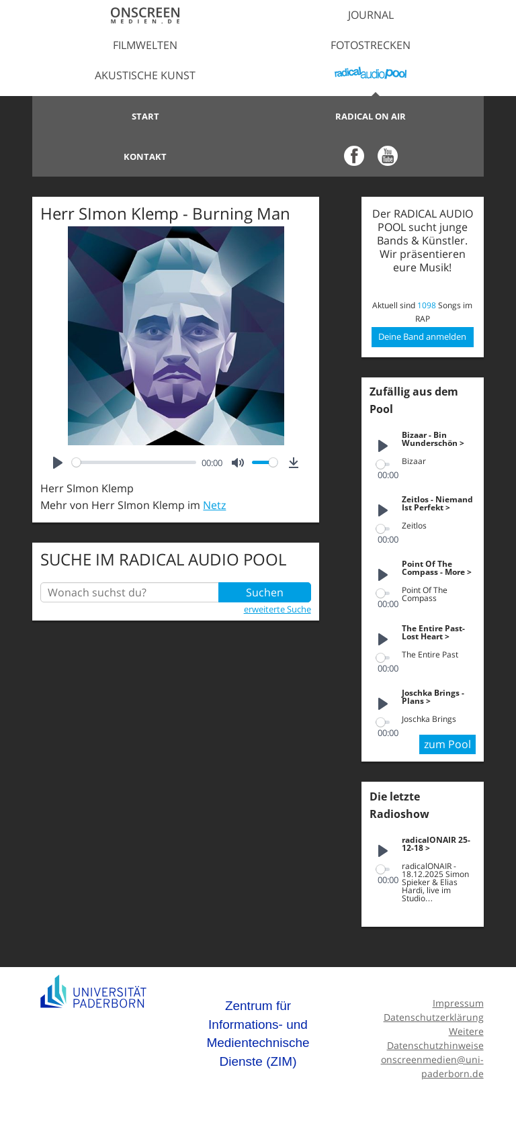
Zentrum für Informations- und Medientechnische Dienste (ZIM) (257, 1033)
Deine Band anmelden (422, 336)
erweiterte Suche (277, 609)
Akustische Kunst (145, 75)
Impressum (458, 1003)
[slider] (134, 462)
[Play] (58, 462)
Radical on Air (370, 116)
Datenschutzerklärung (434, 1017)
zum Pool (447, 744)
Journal (371, 14)
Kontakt (145, 156)
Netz (214, 505)
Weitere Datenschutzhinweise (435, 1038)
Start (145, 116)
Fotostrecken (371, 45)
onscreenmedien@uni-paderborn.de (432, 1066)
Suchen (265, 592)
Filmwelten (145, 45)
